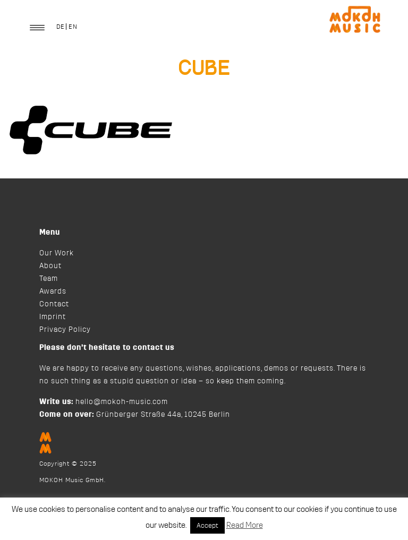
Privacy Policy (65, 329)
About (50, 266)
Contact (54, 304)
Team (48, 278)
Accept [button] (207, 525)
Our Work (56, 253)
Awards (52, 291)
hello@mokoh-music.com (121, 402)
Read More (244, 525)
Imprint (52, 317)
